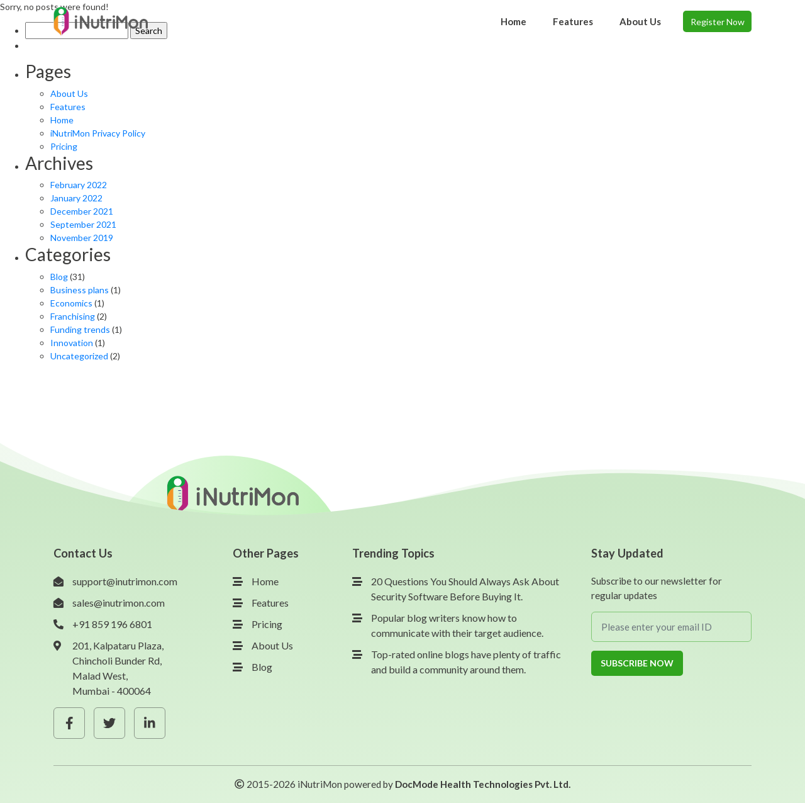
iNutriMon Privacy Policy (97, 133)
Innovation (71, 342)
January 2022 (76, 198)
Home (62, 120)
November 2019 (81, 237)
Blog (59, 276)
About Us (69, 93)
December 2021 (81, 211)
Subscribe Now (637, 663)
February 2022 (78, 184)
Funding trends (80, 329)
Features (68, 106)
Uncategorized (79, 356)
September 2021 (83, 224)
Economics (71, 303)
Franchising (72, 316)
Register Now (718, 21)
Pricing (63, 146)
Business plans (79, 289)
